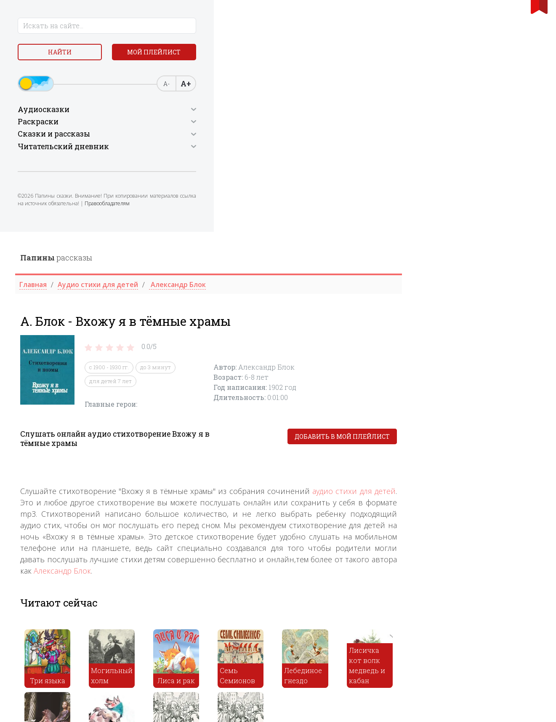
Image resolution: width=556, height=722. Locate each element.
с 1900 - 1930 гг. (248, 136)
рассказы (195, 26)
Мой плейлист (69, 74)
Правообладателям (42, 237)
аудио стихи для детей (493, 259)
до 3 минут (294, 136)
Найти (69, 55)
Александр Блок (201, 339)
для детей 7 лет (249, 149)
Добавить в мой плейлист (481, 205)
